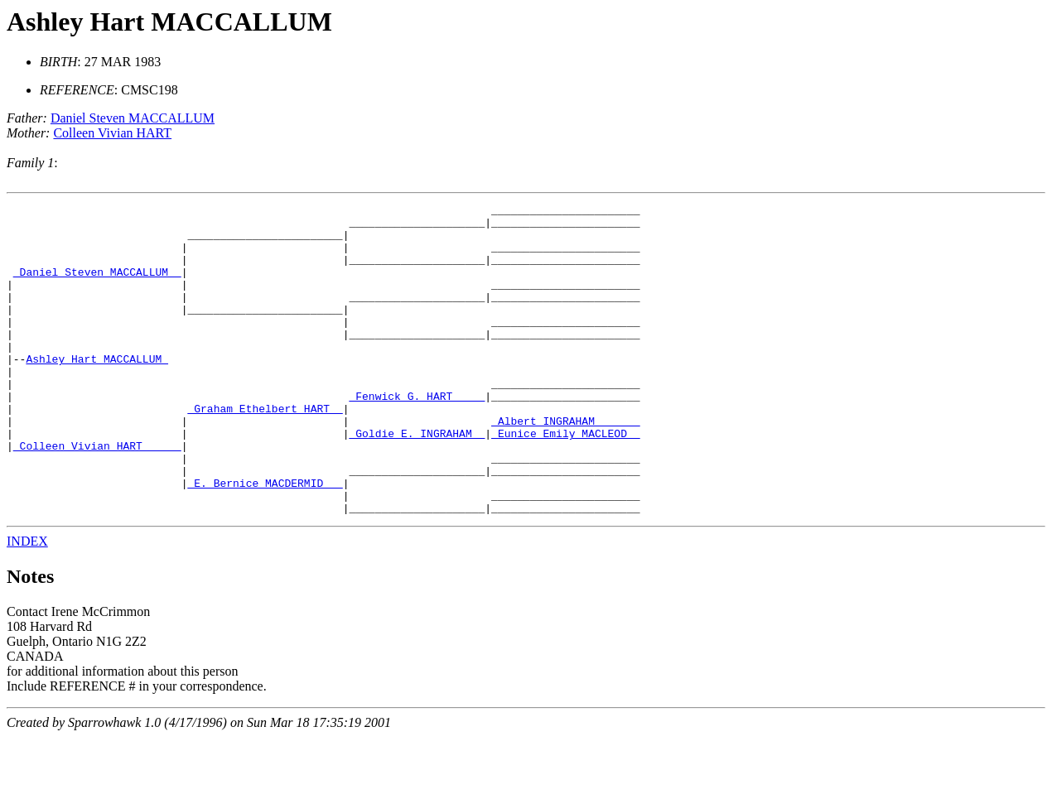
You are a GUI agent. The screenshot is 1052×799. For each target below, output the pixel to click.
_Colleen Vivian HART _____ (97, 495)
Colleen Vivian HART (112, 133)
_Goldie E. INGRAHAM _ (417, 480)
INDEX (27, 603)
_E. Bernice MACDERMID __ (264, 539)
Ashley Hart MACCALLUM (169, 21)
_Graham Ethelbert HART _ (264, 450)
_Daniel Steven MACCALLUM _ (97, 286)
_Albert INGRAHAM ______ (565, 465)
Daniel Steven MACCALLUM (133, 118)
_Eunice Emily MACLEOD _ (565, 480)
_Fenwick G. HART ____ (417, 435)
